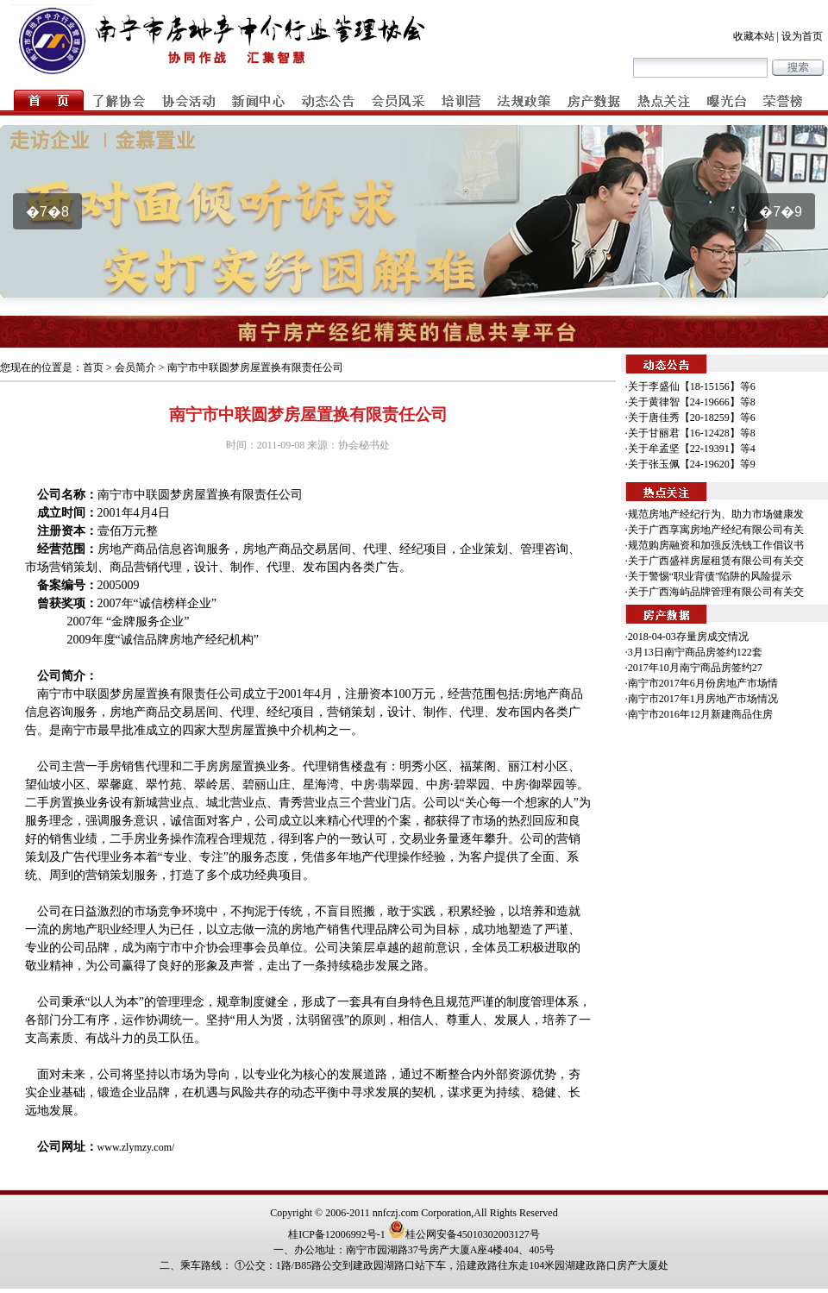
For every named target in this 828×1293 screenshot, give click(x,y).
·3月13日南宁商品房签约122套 (693, 652)
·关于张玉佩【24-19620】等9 (690, 464)
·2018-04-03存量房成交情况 (687, 637)
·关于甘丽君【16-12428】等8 (690, 433)
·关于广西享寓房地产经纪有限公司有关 (714, 530)
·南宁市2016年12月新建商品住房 (699, 714)
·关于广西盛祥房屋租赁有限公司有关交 (714, 561)
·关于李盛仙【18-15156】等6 (690, 386)
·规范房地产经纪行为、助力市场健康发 (714, 514)
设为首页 (802, 36)
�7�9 (780, 211)
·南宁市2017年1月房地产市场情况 (701, 699)
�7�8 (47, 211)
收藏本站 (754, 36)
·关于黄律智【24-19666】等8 (690, 402)
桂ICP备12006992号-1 (337, 1234)
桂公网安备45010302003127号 (464, 1234)
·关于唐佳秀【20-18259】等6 (690, 417)
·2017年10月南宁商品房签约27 (693, 668)
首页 (93, 367)
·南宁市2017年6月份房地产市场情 (701, 683)
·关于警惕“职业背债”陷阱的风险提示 (709, 576)
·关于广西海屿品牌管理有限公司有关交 (714, 592)
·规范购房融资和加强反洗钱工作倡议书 (714, 545)
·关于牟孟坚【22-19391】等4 (690, 449)
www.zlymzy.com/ (136, 1147)
